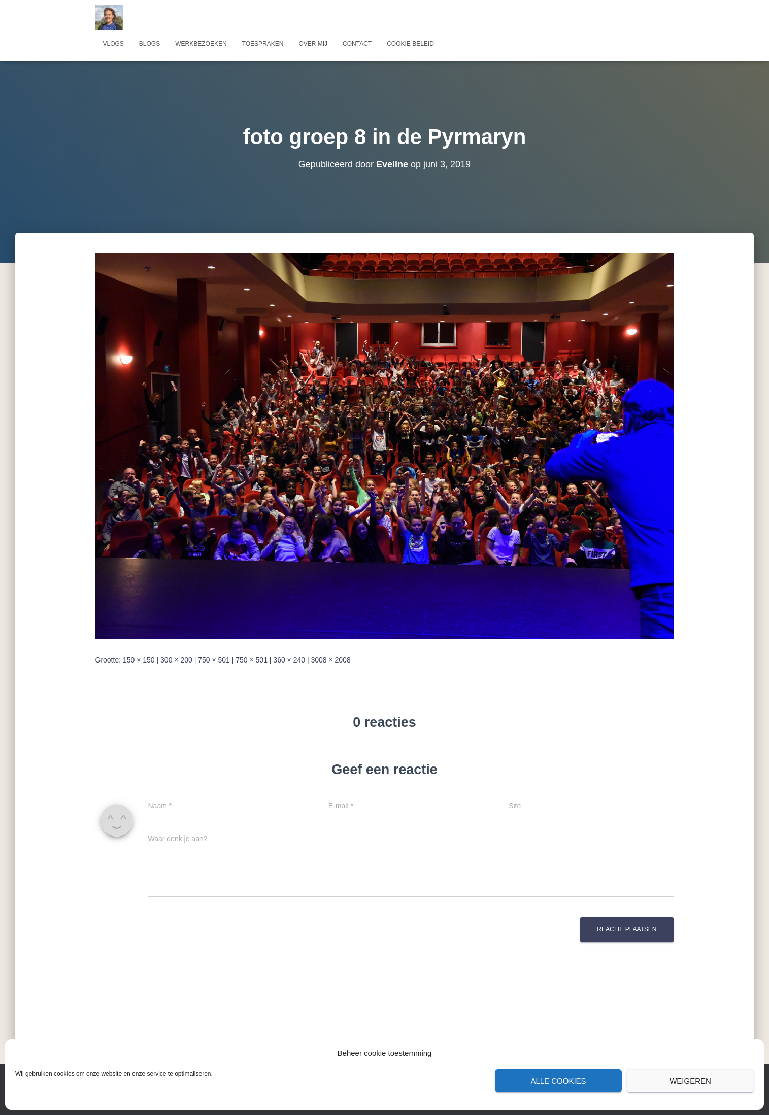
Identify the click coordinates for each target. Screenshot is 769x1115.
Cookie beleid (410, 43)
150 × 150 (139, 660)
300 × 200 (176, 660)
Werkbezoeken (200, 43)
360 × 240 (289, 660)
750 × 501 (214, 660)
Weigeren (690, 1080)
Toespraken (263, 43)
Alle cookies (558, 1080)
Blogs (149, 43)
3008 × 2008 (330, 660)
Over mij (312, 43)
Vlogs (113, 43)
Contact (357, 43)
